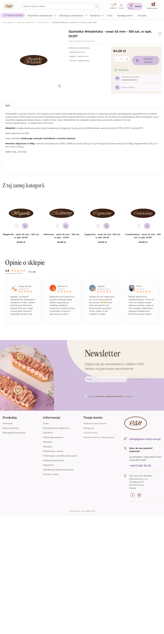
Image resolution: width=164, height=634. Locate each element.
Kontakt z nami (51, 474)
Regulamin (48, 465)
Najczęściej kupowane (14, 432)
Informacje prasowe (53, 437)
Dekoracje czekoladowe (26, 22)
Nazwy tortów (43, 22)
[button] (134, 6)
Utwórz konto (90, 432)
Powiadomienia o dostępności (98, 437)
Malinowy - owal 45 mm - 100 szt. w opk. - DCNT (62, 236)
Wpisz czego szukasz (34, 6)
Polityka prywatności (53, 460)
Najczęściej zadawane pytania (58, 469)
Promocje (7, 423)
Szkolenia (48, 432)
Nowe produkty (11, 428)
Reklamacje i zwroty (53, 451)
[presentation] (104, 390)
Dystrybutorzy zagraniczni (56, 428)
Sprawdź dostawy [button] (129, 79)
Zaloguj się (88, 428)
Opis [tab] (7, 105)
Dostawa (47, 446)
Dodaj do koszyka (144, 60)
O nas (46, 423)
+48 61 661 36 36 (140, 465)
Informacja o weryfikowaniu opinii (60, 456)
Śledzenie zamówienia (94, 423)
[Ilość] (121, 59)
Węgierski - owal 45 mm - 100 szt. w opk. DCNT (21, 236)
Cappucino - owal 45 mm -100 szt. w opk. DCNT (102, 236)
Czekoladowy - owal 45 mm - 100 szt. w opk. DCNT (143, 236)
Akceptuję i (110, 396)
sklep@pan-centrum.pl (145, 439)
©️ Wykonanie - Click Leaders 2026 (82, 511)
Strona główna (8, 22)
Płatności (47, 442)
